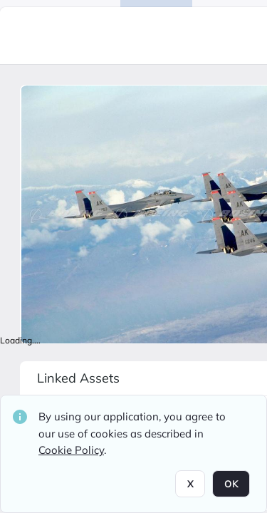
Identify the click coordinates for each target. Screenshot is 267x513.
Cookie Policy (71, 450)
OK (231, 483)
